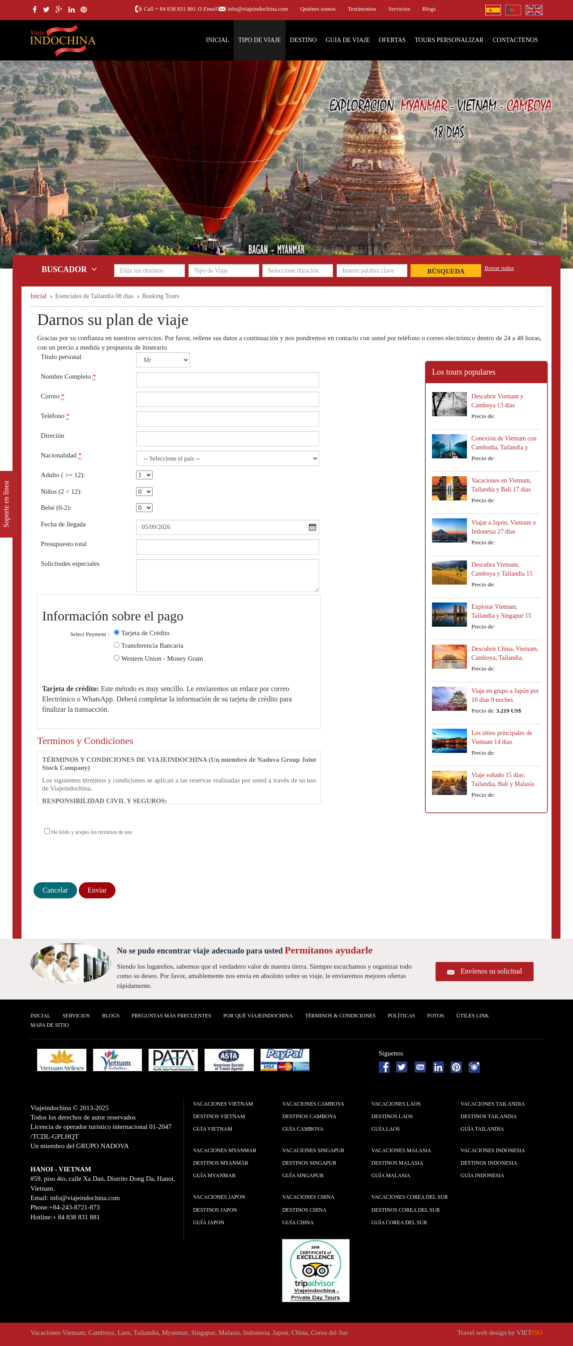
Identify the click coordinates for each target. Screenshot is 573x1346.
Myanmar (175, 1332)
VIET (530, 1332)
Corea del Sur (329, 1332)
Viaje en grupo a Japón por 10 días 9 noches (505, 695)
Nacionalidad (61, 455)
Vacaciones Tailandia (493, 1104)
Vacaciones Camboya (313, 1104)
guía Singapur (302, 1175)
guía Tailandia (482, 1129)
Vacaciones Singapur (313, 1150)
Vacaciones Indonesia (493, 1150)
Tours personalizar (449, 40)
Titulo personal (61, 356)
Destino (303, 40)
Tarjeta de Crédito (145, 633)
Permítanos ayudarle (328, 950)
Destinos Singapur (309, 1163)
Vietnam (73, 1332)
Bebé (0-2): (56, 507)
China (299, 1332)
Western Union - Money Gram (162, 658)
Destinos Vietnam (219, 1116)
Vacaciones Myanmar (224, 1150)
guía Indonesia (483, 1175)
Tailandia (146, 1332)
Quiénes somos (318, 8)
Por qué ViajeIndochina (258, 1016)
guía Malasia (391, 1175)
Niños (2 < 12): (61, 491)
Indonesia (256, 1332)
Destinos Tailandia (489, 1116)
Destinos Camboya (309, 1116)
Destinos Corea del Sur (406, 1210)
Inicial (217, 40)
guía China (297, 1222)
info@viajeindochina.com (257, 8)
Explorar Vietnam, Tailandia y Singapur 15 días (501, 615)
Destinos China (304, 1210)
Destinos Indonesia (489, 1163)
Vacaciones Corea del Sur (410, 1197)
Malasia (228, 1332)
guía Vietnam (212, 1129)
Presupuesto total (64, 543)
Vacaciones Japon (219, 1197)
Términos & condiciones (340, 1016)
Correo (52, 396)
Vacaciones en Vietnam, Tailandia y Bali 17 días (501, 485)
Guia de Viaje (347, 40)
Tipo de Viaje (259, 40)
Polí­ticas (401, 1016)
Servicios (399, 8)
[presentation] (102, 860)
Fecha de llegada (63, 524)
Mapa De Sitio (49, 1025)
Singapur (203, 1332)
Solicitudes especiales (70, 563)
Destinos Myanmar (220, 1163)
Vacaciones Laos (396, 1104)
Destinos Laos (392, 1116)
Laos (123, 1332)
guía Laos (386, 1129)
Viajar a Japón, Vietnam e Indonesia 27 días (503, 527)
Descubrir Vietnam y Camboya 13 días (497, 401)
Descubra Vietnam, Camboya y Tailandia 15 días (502, 573)
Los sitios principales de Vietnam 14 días (501, 737)
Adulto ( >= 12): (63, 475)
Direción (52, 435)
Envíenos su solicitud (491, 971)
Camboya (101, 1332)
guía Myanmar (214, 1175)
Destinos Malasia (397, 1163)
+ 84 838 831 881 (175, 8)
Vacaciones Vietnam (223, 1104)
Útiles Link (472, 1016)
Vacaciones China (308, 1197)
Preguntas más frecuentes (171, 1016)
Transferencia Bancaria (152, 645)
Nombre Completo (68, 376)
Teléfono (55, 416)
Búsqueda (446, 271)
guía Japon (208, 1222)
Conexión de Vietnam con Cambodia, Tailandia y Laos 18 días (503, 447)
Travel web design (481, 1332)
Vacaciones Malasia (401, 1150)
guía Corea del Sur (400, 1222)
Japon (280, 1332)
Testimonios (362, 8)
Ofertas (392, 40)
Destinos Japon (215, 1210)
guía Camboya (302, 1129)
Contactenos (515, 40)
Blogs (429, 8)
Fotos (435, 1016)
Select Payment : (89, 634)
